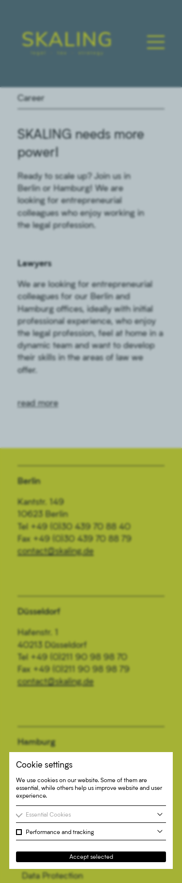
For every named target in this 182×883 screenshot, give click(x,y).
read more (37, 402)
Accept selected (91, 856)
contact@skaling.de (55, 550)
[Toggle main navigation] (156, 42)
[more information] (160, 814)
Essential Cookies (48, 814)
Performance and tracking (60, 832)
